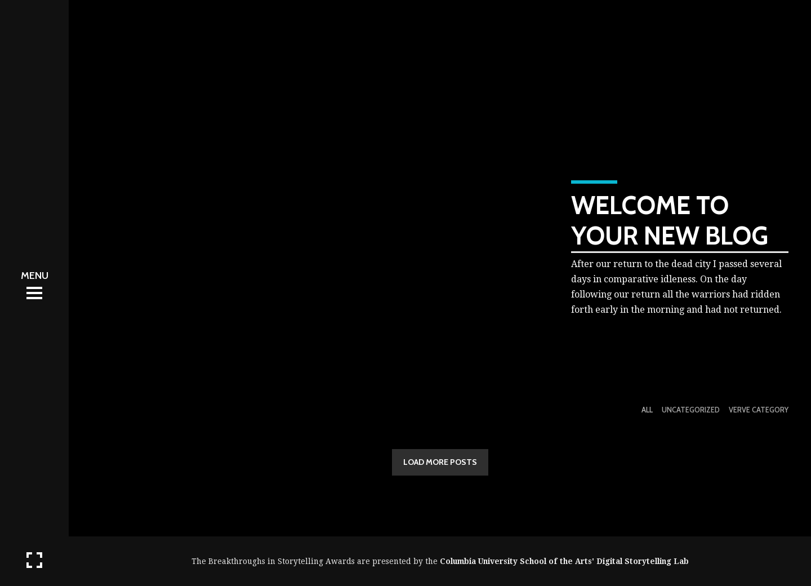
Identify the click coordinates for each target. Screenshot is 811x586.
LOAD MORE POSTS (440, 462)
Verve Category (758, 410)
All (647, 410)
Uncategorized (691, 410)
